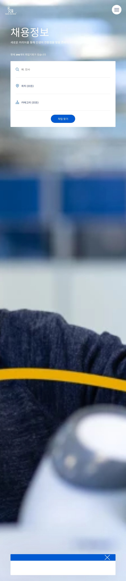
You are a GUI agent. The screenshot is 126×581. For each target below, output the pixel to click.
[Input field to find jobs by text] (63, 69)
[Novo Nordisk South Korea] (15, 11)
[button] (117, 10)
